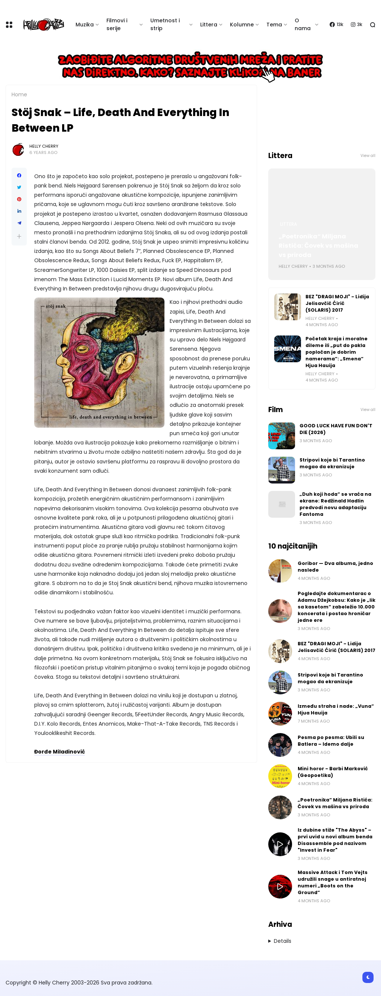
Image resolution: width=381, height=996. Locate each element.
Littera (208, 24)
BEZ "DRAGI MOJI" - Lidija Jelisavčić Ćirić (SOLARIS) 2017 (337, 303)
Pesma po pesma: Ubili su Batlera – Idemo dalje (331, 740)
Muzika (85, 24)
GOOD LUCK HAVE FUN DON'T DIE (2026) (336, 429)
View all (368, 155)
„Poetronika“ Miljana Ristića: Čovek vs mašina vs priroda (318, 245)
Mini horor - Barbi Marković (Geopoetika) (333, 771)
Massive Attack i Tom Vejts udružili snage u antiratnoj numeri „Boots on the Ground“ (333, 882)
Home (19, 94)
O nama (303, 24)
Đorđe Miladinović (59, 751)
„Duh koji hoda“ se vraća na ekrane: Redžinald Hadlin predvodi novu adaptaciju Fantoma (335, 504)
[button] (19, 236)
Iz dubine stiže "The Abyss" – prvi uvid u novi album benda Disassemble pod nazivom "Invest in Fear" (335, 840)
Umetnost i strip (165, 24)
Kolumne (242, 24)
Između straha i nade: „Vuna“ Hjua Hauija (336, 709)
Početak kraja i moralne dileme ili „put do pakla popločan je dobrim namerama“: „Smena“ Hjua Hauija (336, 352)
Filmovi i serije (116, 24)
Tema (274, 24)
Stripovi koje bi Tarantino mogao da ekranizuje (332, 463)
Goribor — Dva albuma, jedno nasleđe (335, 566)
